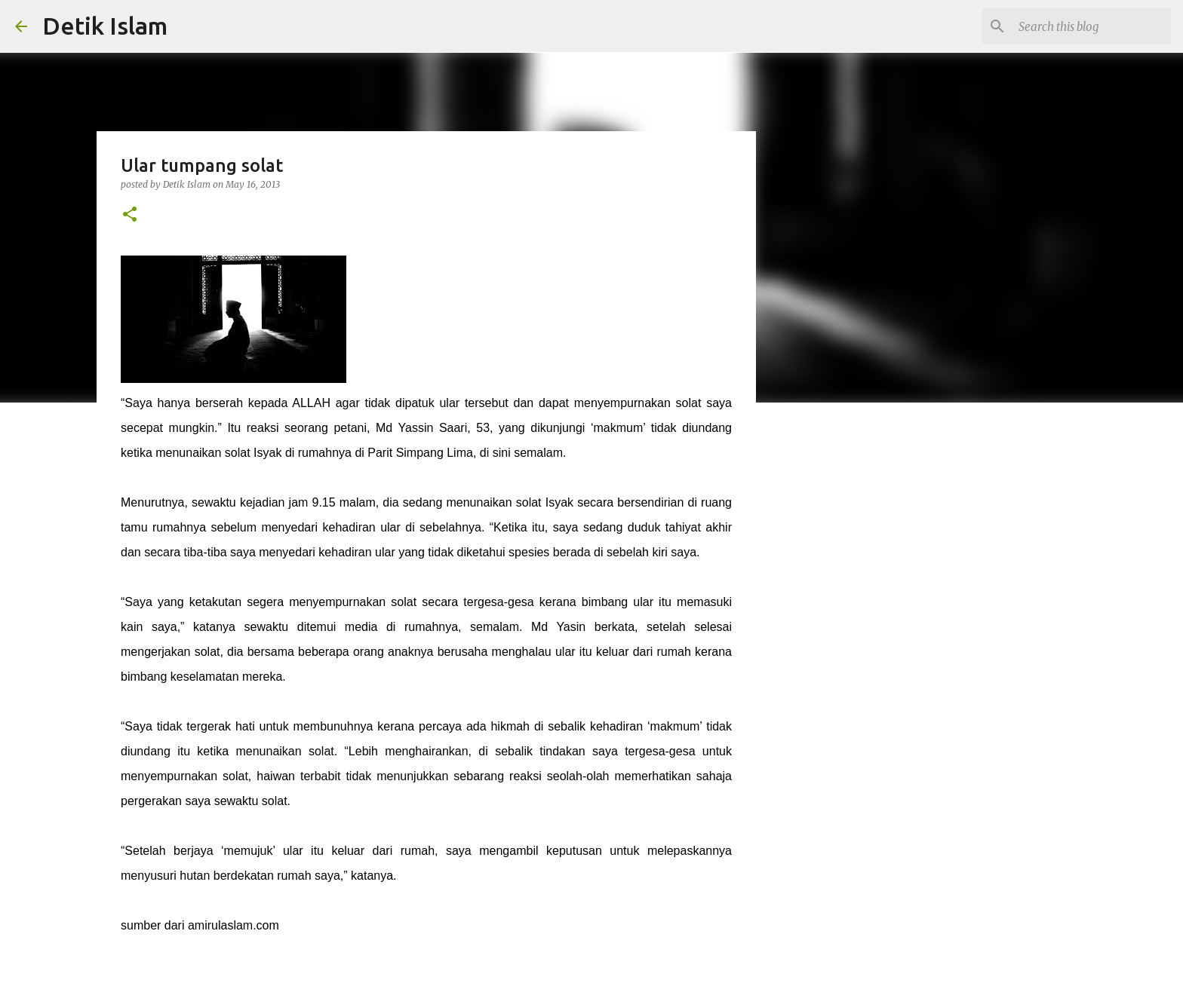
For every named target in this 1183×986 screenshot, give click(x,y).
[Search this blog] (1091, 26)
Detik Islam (104, 25)
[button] (130, 215)
